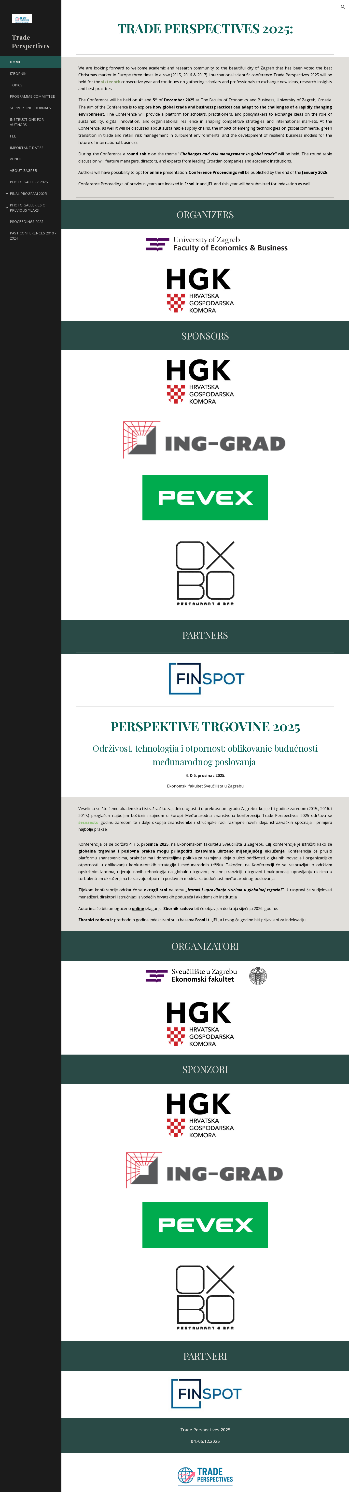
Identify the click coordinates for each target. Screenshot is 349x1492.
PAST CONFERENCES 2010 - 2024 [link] (33, 236)
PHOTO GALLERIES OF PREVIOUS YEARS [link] (28, 208)
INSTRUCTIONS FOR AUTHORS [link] (27, 122)
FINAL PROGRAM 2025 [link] (28, 193)
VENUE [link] (16, 158)
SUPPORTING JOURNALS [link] (30, 107)
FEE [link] (13, 136)
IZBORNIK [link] (18, 73)
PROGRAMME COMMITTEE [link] (32, 96)
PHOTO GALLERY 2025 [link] (29, 181)
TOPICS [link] (16, 84)
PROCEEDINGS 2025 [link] (26, 221)
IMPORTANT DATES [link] (26, 147)
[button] (343, 7)
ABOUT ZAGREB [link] (23, 170)
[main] (205, 28)
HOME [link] (15, 61)
